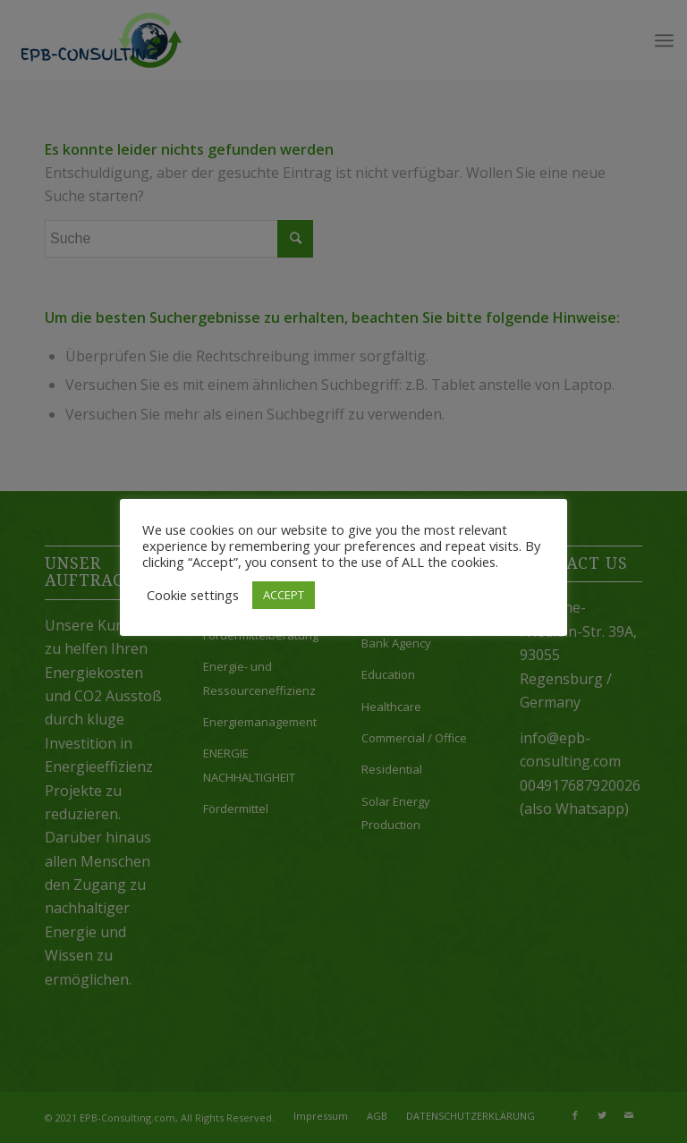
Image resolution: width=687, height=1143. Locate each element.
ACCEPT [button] (283, 595)
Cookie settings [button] (193, 595)
